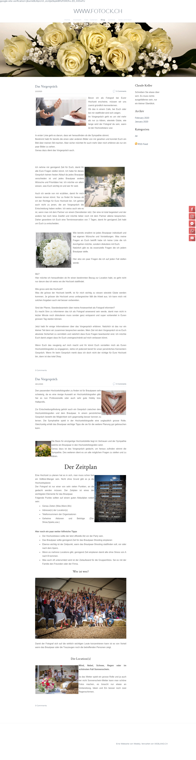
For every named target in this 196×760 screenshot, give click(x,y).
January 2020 (141, 126)
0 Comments (121, 91)
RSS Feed (143, 149)
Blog (103, 20)
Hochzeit (77, 20)
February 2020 (142, 122)
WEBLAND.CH (161, 751)
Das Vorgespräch (46, 86)
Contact (111, 20)
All (136, 141)
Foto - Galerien (90, 20)
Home (67, 20)
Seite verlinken (125, 20)
